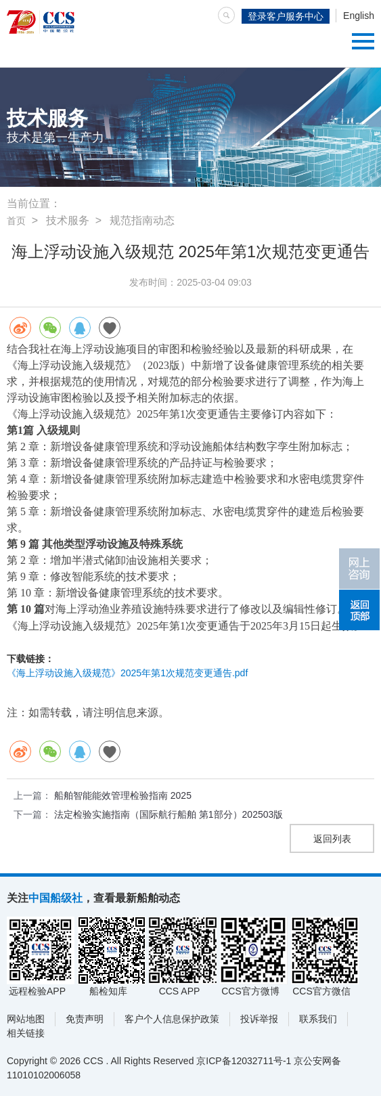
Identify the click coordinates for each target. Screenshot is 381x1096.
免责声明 (85, 1018)
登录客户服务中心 (285, 16)
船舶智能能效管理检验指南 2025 (123, 795)
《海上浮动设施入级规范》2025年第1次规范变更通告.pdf (127, 672)
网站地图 (26, 1018)
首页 (16, 220)
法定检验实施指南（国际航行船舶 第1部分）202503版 (168, 814)
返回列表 (332, 838)
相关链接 (26, 1033)
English (358, 15)
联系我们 (318, 1018)
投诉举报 (259, 1018)
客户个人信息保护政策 (172, 1018)
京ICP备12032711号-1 (243, 1060)
